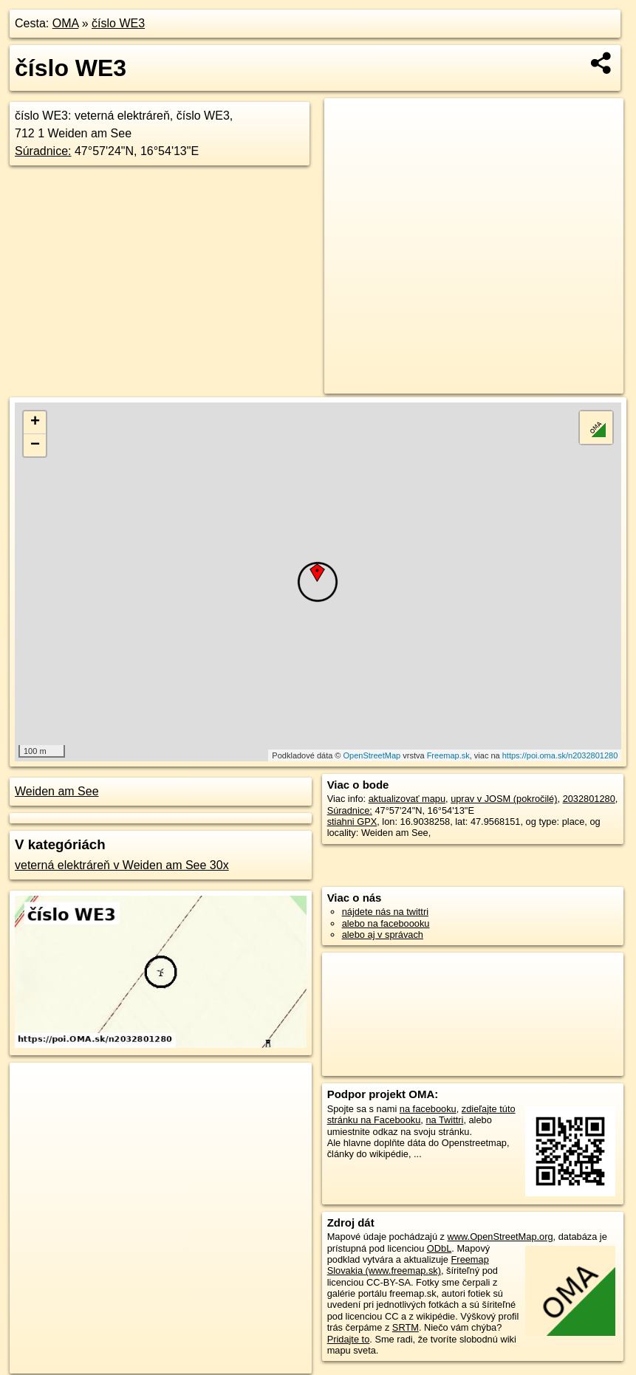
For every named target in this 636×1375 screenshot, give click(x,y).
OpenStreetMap (372, 755)
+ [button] (35, 422)
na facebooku (428, 1108)
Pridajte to (348, 1339)
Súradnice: (43, 151)
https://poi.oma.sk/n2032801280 (560, 755)
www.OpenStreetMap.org (500, 1236)
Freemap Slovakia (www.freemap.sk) (408, 1265)
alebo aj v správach (382, 934)
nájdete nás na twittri (385, 911)
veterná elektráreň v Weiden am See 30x (122, 865)
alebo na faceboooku (386, 923)
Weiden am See (57, 791)
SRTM (405, 1327)
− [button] (35, 445)
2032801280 (589, 798)
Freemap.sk (448, 755)
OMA (65, 23)
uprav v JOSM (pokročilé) (504, 798)
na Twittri (444, 1119)
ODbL (439, 1248)
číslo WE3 (118, 23)
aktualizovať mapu (407, 798)
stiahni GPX (352, 821)
